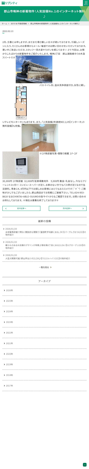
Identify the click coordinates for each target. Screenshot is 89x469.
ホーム (4, 23)
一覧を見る (44, 267)
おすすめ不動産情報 (19, 23)
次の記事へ (67, 208)
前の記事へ (21, 208)
